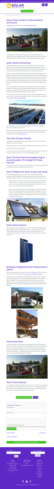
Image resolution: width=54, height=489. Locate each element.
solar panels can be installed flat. (19, 98)
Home (7, 15)
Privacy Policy (40, 473)
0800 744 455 (28, 462)
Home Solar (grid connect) (12, 463)
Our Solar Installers (13, 468)
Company (39, 460)
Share (35, 397)
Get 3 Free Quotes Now (27, 11)
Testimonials (39, 468)
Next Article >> (43, 432)
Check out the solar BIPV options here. (34, 274)
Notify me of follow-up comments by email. (16, 425)
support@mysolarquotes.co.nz (27, 465)
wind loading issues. (22, 134)
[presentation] (16, 423)
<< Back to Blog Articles (11, 436)
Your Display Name (10, 407)
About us (39, 470)
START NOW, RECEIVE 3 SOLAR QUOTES (26, 442)
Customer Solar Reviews (12, 470)
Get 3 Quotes (13, 462)
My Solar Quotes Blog (13, 15)
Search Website (13, 452)
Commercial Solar (13, 465)
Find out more (50, 1)
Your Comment (10, 412)
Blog (13, 472)
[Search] (43, 4)
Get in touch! (27, 460)
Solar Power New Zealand (30, 25)
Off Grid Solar (13, 467)
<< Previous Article (10, 432)
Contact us (39, 472)
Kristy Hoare (11, 25)
